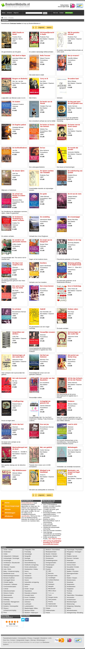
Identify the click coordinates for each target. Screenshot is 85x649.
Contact (61, 12)
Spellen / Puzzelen (72, 571)
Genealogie (28, 554)
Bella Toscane (45, 55)
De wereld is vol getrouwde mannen (19, 241)
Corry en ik (44, 78)
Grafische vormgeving (31, 565)
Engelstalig (6, 604)
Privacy (30, 638)
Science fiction (71, 565)
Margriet (50, 586)
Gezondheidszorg (30, 562)
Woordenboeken (72, 610)
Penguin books (53, 597)
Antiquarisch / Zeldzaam (11, 556)
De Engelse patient (19, 125)
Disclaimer (44, 638)
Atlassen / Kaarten (9, 567)
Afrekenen (9, 516)
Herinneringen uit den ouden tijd (74, 333)
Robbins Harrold (72, 556)
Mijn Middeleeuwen (19, 470)
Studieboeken (71, 586)
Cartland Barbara (53, 580)
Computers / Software (10, 584)
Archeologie (7, 560)
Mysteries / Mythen (52, 556)
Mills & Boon (52, 591)
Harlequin (51, 584)
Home (7, 503)
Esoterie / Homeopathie (10, 606)
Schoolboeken (71, 562)
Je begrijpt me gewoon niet (45, 402)
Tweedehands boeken (10, 638)
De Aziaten (16, 102)
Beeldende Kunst (8, 573)
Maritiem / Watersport (31, 612)
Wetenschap (71, 604)
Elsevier (50, 582)
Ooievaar (51, 593)
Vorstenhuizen (71, 599)
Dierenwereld (7, 595)
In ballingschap (17, 401)
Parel (50, 595)
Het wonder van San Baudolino (47, 379)
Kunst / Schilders (30, 597)
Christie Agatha (8, 582)
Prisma (50, 601)
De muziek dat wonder (73, 148)
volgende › (41, 27)
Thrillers (69, 593)
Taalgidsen (70, 589)
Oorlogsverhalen (51, 562)
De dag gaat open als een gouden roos (75, 102)
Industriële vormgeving (32, 582)
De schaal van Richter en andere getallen (18, 195)
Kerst (26, 586)
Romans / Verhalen (73, 558)
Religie (69, 554)
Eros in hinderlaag (74, 286)
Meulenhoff (51, 588)
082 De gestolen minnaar (73, 33)
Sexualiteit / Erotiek (73, 567)
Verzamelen (70, 597)
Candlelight (51, 578)
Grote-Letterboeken (31, 567)
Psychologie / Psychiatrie (74, 549)
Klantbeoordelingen (13, 626)
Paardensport (50, 565)
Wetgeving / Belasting (73, 606)
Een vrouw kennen (47, 286)
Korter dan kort (17, 424)
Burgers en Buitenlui (19, 78)
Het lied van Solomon (44, 356)
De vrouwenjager (74, 217)
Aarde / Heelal (7, 549)
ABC (49, 571)
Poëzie (48, 612)
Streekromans (71, 580)
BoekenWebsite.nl (27, 503)
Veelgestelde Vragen (22, 640)
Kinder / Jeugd (29, 589)
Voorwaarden (22, 638)
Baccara (50, 573)
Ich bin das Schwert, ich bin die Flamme (75, 379)
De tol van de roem (74, 194)
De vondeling (45, 217)
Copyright (36, 638)
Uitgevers (16, 12)
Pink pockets (52, 599)
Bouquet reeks (52, 575)
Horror (27, 571)
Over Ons (6, 640)
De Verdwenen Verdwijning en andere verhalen (18, 218)
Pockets (48, 569)
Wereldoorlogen (72, 602)
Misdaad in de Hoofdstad (45, 471)
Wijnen (69, 608)
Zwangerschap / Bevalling (75, 612)
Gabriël (42, 309)
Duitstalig (6, 599)
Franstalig (28, 552)
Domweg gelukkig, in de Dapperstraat (74, 264)
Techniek (69, 591)
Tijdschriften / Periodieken (75, 595)
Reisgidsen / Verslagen (74, 552)
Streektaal (70, 582)
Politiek (48, 608)
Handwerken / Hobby (31, 569)
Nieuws (8, 509)
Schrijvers (9, 12)
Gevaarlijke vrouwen (47, 332)
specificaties (25, 516)
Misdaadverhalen (51, 552)
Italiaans (27, 584)
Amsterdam (7, 552)
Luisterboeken (29, 606)
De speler (43, 194)
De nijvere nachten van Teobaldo (47, 171)
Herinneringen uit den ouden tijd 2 (18, 356)
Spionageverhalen (72, 573)
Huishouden (28, 578)
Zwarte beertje (52, 606)
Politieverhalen (50, 610)
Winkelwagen (69, 12)
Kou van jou (44, 424)
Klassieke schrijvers (31, 593)
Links (50, 638)
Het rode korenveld (19, 378)
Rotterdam (70, 560)
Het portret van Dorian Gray (73, 356)
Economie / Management (11, 602)
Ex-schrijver (16, 309)
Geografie (28, 556)
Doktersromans (8, 597)
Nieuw (3, 12)
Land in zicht (72, 424)
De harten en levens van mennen (47, 125)
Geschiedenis (29, 560)
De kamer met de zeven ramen (74, 125)
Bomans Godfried (8, 578)
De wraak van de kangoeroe (46, 241)
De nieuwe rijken (18, 171)
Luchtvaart (28, 604)
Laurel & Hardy (29, 599)
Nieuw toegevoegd (12, 506)
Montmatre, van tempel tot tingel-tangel (74, 472)
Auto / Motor (7, 569)
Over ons (55, 12)
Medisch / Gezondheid (53, 549)
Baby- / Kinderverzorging (11, 571)
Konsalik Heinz (29, 595)
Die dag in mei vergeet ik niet (17, 264)
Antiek (5, 554)
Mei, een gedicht (46, 447)
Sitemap (33, 640)
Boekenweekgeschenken (11, 575)
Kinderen (71, 401)
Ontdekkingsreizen (51, 560)
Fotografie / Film (30, 549)
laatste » (49, 27)
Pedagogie (49, 567)
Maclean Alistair (29, 610)
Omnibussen (50, 558)
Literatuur (28, 602)
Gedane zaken (73, 309)
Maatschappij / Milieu (31, 608)
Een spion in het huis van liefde (18, 287)
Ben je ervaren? (73, 55)
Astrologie (6, 565)
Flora (5, 612)
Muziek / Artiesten (51, 554)
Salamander (52, 604)
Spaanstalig (70, 569)
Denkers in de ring (74, 240)
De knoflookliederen (19, 148)
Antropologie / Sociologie (11, 558)
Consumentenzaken (9, 586)
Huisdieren (28, 575)
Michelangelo (73, 447)
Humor (27, 580)
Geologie (27, 558)
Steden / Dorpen (72, 578)
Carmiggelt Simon (9, 580)
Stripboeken (70, 584)
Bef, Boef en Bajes (19, 55)
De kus (42, 148)
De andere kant (73, 78)
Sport (68, 575)
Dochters (43, 263)
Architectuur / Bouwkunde (11, 562)
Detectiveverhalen (9, 591)
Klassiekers (28, 591)
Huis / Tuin (28, 573)
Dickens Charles (8, 593)
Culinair (5, 589)
